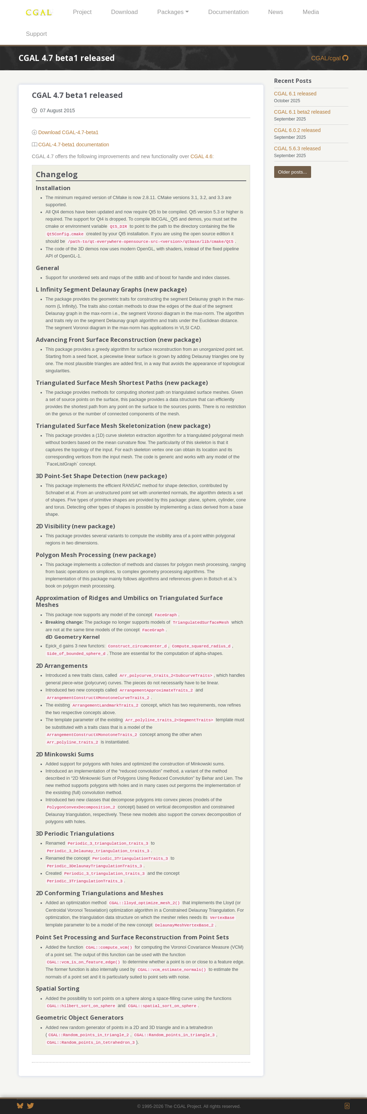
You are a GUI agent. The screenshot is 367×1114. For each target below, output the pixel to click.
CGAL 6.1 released (295, 93)
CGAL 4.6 (202, 156)
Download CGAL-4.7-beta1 (68, 132)
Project (82, 12)
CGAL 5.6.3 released (297, 148)
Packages (170, 12)
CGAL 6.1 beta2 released (302, 112)
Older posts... (292, 172)
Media (310, 12)
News (275, 12)
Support (36, 33)
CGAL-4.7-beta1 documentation (73, 144)
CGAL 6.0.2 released (297, 130)
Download (124, 12)
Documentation (228, 12)
